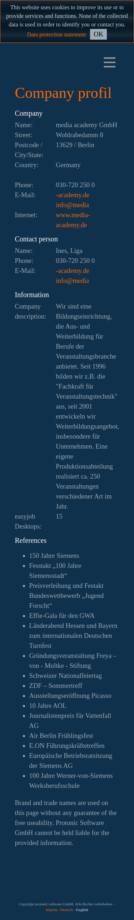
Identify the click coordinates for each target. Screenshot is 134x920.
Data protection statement (56, 34)
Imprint (51, 910)
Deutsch (66, 910)
